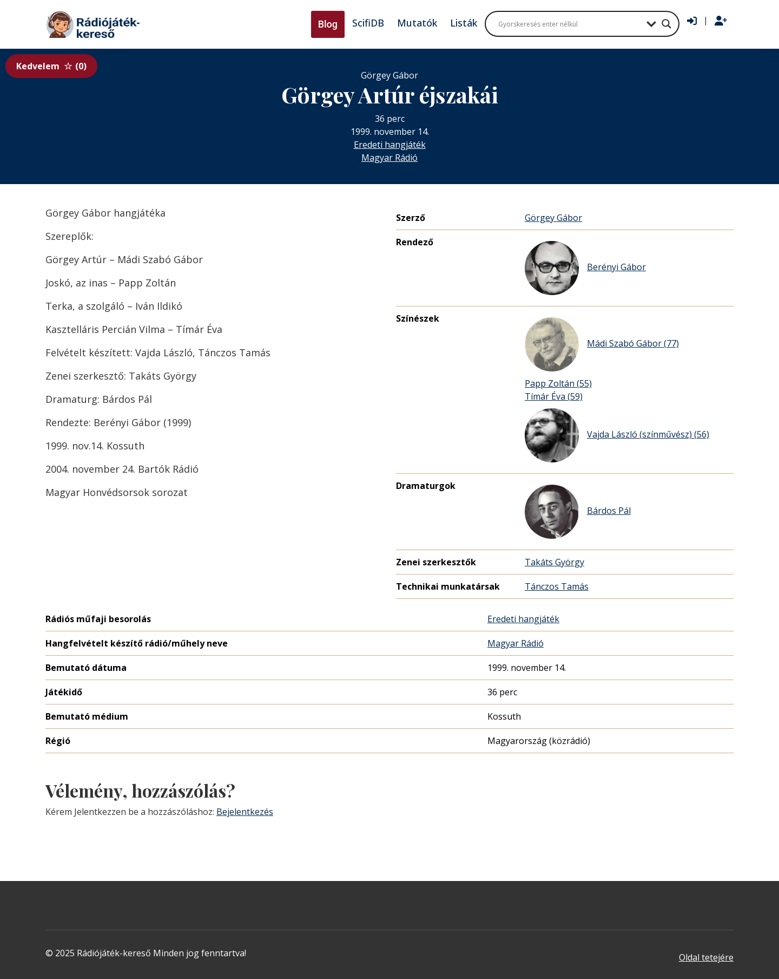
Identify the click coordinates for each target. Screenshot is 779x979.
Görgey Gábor (553, 218)
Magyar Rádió (389, 158)
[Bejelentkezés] (692, 21)
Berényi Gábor (585, 268)
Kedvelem (51, 66)
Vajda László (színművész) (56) (617, 435)
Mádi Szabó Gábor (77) (602, 344)
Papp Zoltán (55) (558, 383)
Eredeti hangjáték (390, 145)
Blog (328, 24)
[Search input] (569, 23)
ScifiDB (368, 22)
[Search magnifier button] (666, 23)
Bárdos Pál (578, 512)
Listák (463, 22)
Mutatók (417, 22)
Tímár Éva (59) (554, 396)
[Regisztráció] (720, 21)
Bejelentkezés (244, 812)
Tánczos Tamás (557, 586)
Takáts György (554, 562)
